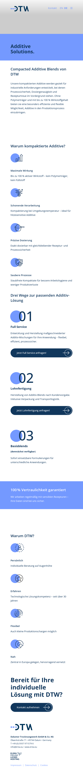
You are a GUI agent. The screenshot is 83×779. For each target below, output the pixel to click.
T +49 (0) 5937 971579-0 (22, 743)
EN (61, 8)
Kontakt (52, 8)
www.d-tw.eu (31, 746)
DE (65, 8)
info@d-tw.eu (17, 746)
